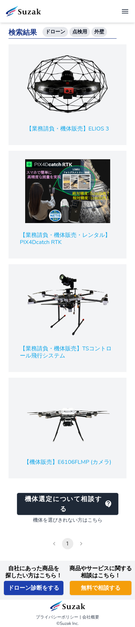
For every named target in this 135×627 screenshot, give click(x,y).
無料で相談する (100, 588)
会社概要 (90, 617)
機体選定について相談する (69, 504)
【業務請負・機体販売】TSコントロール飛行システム (66, 352)
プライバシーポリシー (57, 617)
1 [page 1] (67, 543)
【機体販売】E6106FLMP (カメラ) (67, 462)
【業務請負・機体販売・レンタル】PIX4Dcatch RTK (65, 239)
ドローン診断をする (33, 588)
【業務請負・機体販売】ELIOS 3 (67, 128)
